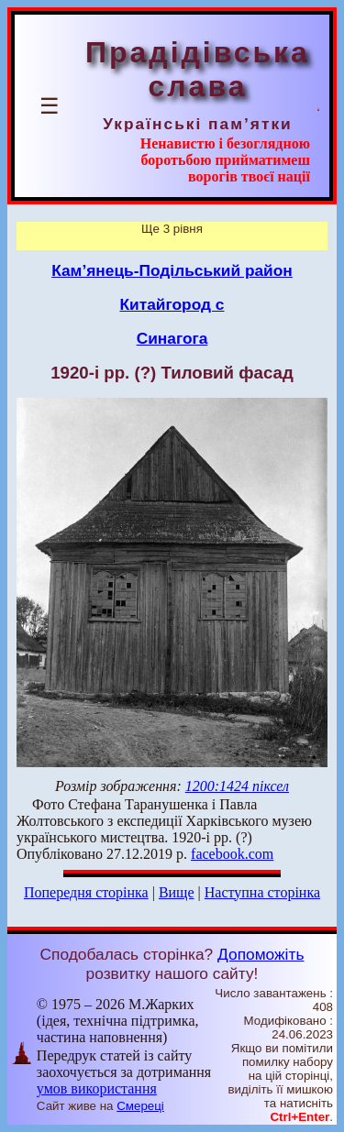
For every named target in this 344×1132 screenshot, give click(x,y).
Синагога (172, 338)
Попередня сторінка (86, 892)
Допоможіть (260, 954)
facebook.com (232, 854)
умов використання (97, 1088)
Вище (176, 892)
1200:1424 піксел (237, 786)
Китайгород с (172, 304)
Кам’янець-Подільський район (172, 270)
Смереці (140, 1106)
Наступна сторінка (262, 892)
